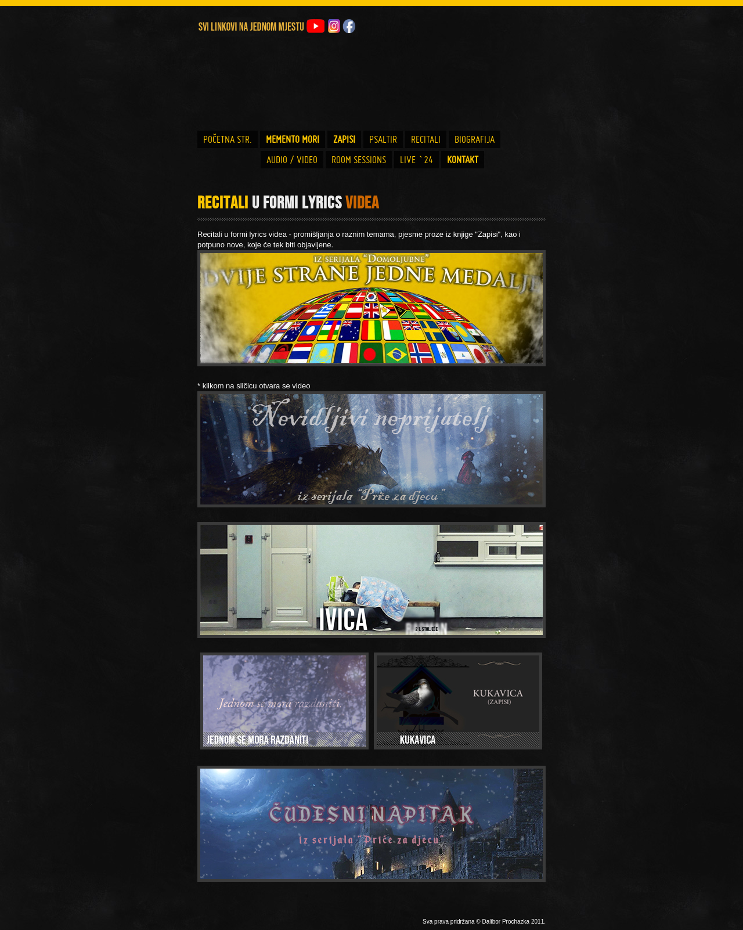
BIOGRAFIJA (475, 139)
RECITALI (426, 139)
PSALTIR (383, 139)
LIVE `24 (416, 159)
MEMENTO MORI (292, 139)
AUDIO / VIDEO (292, 159)
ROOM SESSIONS (358, 159)
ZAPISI (344, 139)
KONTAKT (462, 159)
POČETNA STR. (227, 139)
